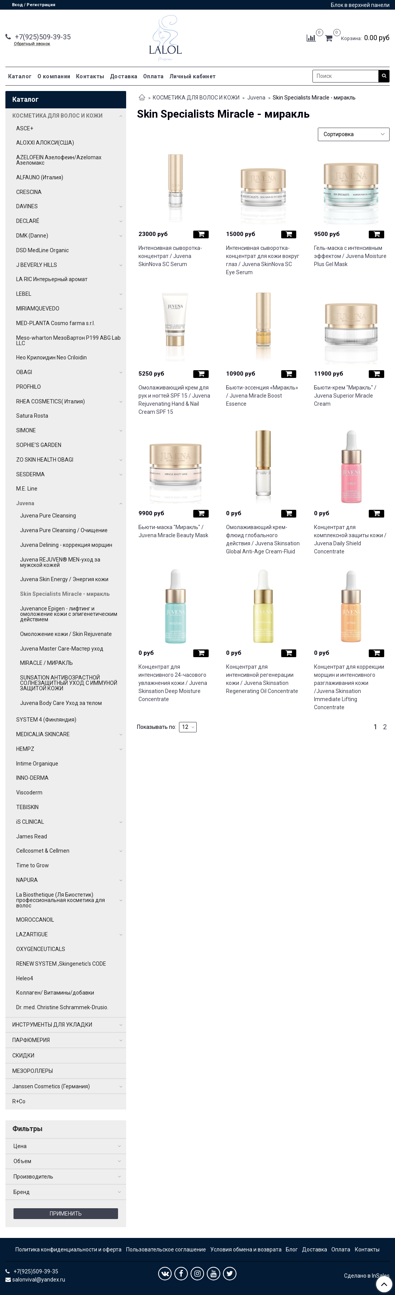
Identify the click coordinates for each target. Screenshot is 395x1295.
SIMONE (26, 430)
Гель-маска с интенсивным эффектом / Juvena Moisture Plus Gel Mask (350, 256)
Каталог (20, 76)
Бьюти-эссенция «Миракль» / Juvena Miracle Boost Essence (262, 395)
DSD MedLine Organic (42, 250)
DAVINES (27, 206)
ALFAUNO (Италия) (39, 177)
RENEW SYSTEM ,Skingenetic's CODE (61, 964)
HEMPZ (25, 749)
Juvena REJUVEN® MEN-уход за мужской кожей (60, 562)
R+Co (18, 1101)
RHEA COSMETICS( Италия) (50, 401)
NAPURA (27, 880)
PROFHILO (28, 387)
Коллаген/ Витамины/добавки (55, 993)
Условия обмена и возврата (246, 1249)
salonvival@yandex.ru (38, 1279)
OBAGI (24, 372)
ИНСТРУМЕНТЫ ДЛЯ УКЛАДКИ (52, 1025)
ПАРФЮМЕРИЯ (31, 1040)
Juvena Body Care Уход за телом (61, 703)
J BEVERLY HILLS (36, 265)
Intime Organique (37, 763)
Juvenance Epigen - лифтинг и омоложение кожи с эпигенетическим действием (68, 613)
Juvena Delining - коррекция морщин (66, 545)
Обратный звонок (32, 44)
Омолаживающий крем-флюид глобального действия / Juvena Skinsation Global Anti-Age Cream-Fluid (263, 539)
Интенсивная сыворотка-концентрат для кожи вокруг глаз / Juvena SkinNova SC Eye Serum (262, 260)
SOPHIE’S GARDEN (38, 445)
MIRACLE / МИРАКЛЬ (46, 663)
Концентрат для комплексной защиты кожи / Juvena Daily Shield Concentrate (350, 539)
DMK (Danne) (32, 236)
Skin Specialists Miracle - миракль (65, 594)
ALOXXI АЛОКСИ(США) (45, 143)
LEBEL (23, 294)
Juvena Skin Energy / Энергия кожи (64, 579)
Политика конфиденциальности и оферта (68, 1249)
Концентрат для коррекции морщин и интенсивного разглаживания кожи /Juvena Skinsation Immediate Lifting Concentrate (349, 687)
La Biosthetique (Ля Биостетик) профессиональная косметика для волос (60, 900)
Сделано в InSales (367, 1275)
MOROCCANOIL (35, 920)
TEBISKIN (27, 807)
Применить (66, 1214)
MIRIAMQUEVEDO (37, 308)
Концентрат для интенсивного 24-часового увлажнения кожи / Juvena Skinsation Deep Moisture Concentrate (172, 683)
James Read (31, 836)
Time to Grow (32, 865)
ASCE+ (24, 128)
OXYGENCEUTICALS (40, 949)
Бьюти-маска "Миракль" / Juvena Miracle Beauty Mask (173, 531)
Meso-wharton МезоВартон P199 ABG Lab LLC (68, 340)
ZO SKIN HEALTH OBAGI (44, 460)
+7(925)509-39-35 (42, 37)
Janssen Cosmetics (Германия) (51, 1086)
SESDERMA (30, 474)
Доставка (124, 76)
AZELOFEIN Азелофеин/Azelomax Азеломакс (58, 160)
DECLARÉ (27, 221)
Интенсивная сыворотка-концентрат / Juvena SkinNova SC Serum (170, 256)
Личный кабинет (192, 76)
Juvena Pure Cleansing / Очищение (64, 530)
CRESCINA (29, 192)
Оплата (153, 76)
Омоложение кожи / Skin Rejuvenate (66, 634)
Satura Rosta (32, 416)
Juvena (256, 97)
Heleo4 (24, 978)
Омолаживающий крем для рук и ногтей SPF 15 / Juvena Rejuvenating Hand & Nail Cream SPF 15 (174, 399)
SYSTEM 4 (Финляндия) (46, 720)
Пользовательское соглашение (166, 1249)
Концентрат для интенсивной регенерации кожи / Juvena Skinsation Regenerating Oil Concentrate (262, 679)
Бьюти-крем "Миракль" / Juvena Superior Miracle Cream (345, 395)
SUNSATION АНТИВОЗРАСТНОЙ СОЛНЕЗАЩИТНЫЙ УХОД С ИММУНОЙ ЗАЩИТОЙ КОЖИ (68, 682)
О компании (54, 76)
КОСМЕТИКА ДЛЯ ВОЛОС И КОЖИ (196, 97)
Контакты (90, 76)
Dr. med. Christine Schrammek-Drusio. (62, 1007)
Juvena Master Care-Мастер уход (61, 649)
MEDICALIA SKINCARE (43, 734)
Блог (292, 1249)
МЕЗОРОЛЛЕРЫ (32, 1071)
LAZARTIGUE (32, 934)
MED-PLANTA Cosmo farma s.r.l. (55, 323)
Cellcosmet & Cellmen (42, 851)
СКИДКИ (23, 1055)
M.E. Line (26, 489)
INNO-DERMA (32, 778)
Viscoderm (29, 792)
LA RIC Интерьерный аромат (52, 279)
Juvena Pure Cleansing (48, 516)
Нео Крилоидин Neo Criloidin (51, 357)
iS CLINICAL (30, 822)
